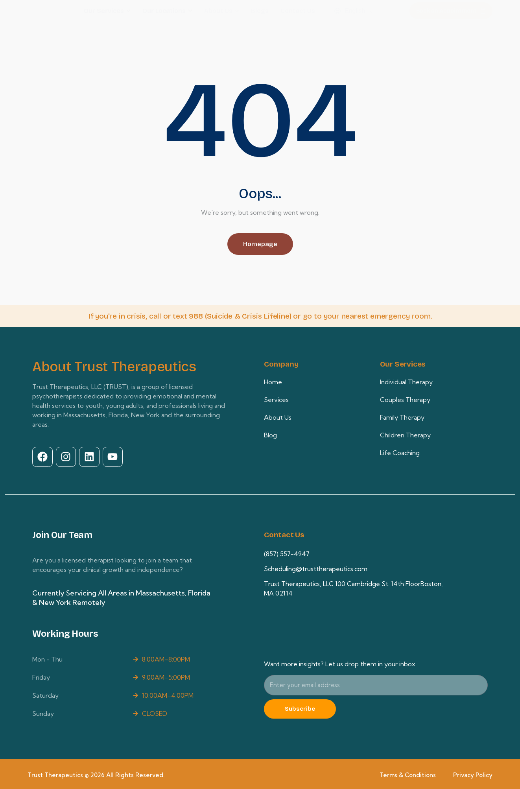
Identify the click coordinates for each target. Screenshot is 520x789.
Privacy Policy (472, 773)
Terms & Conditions (408, 773)
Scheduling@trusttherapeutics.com (315, 567)
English (355, 10)
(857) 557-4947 (287, 552)
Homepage (260, 244)
